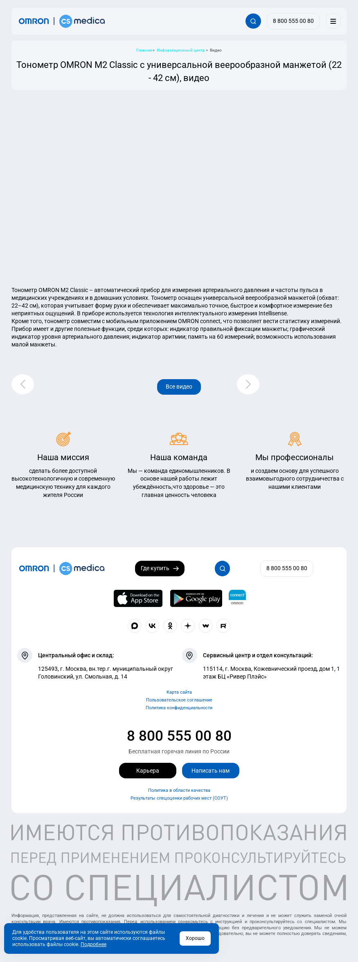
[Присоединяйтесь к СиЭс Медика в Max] (135, 626)
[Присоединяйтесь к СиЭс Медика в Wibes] (206, 626)
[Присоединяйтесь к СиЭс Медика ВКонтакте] (153, 626)
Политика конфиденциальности (179, 707)
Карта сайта (179, 692)
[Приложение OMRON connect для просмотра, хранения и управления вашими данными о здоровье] (237, 598)
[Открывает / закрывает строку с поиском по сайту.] (253, 21)
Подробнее (93, 944)
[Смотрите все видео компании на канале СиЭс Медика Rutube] (223, 626)
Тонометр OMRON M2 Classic (49, 290)
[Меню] (333, 21)
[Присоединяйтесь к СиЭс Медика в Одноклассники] (170, 626)
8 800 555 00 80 (179, 735)
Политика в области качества (179, 790)
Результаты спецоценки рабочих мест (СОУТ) (179, 798)
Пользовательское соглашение (179, 700)
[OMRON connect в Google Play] (196, 598)
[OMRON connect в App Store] (138, 598)
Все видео (179, 386)
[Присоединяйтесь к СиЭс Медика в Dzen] (188, 626)
